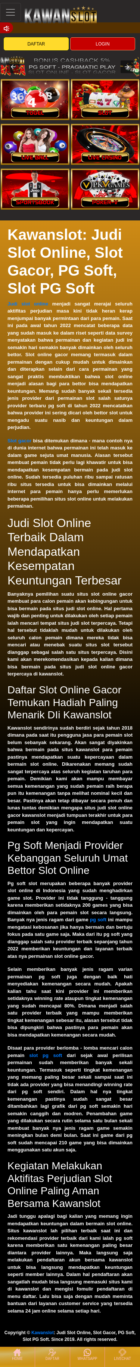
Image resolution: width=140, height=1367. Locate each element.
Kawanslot (42, 1332)
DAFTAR (36, 44)
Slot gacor (19, 440)
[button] (13, 66)
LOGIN (102, 44)
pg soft (98, 919)
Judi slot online (27, 304)
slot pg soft (45, 1055)
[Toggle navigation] (10, 12)
